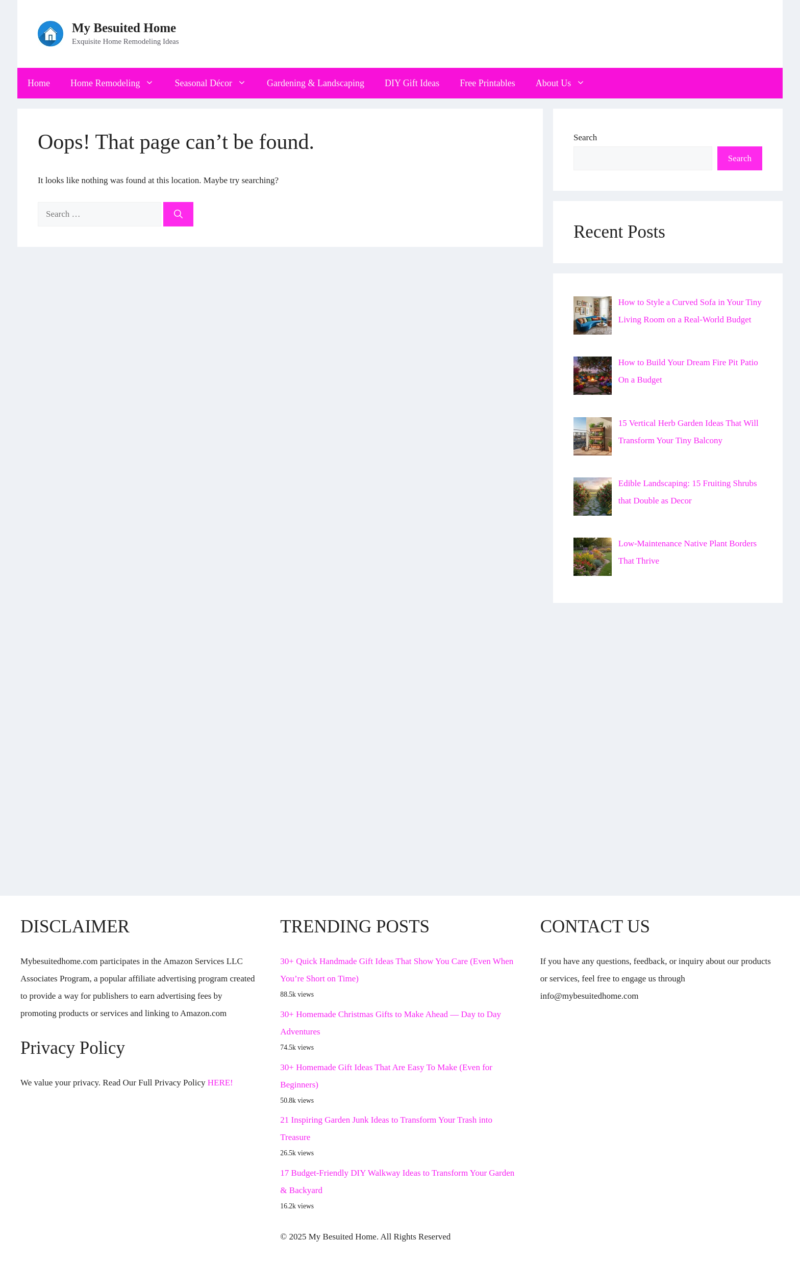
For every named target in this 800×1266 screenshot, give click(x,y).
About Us (566, 83)
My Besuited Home (124, 28)
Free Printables (487, 83)
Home (39, 83)
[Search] (178, 214)
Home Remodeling (117, 83)
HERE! (220, 1082)
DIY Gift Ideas (412, 83)
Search (585, 137)
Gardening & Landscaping (315, 83)
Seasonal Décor (215, 83)
